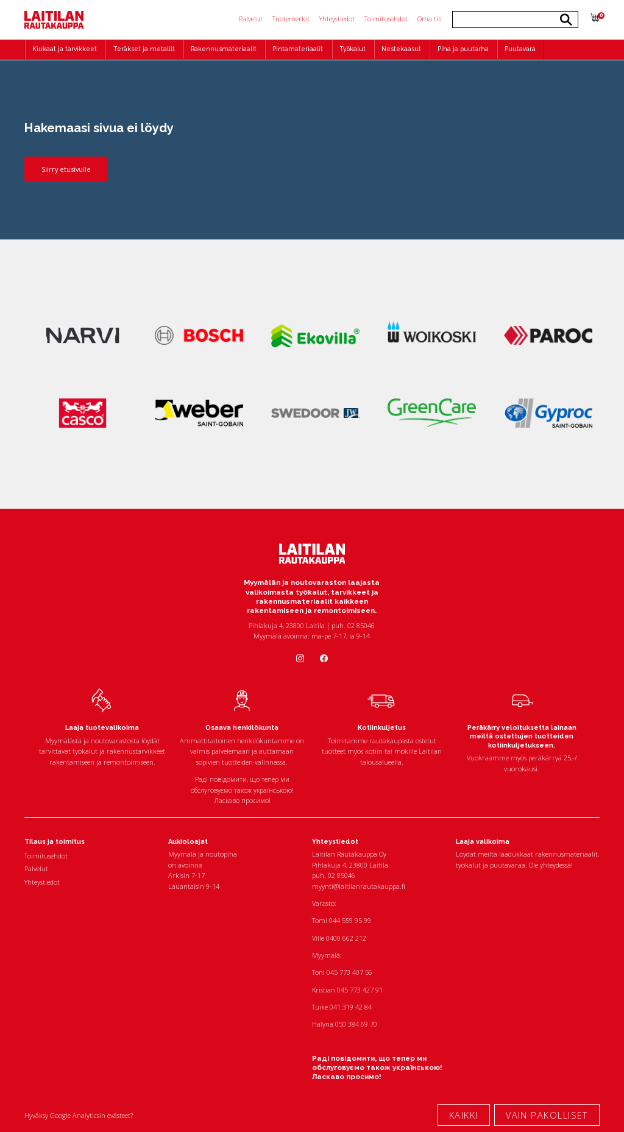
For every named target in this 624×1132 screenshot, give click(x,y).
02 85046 (341, 875)
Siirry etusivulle (66, 169)
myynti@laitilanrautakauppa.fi (358, 886)
